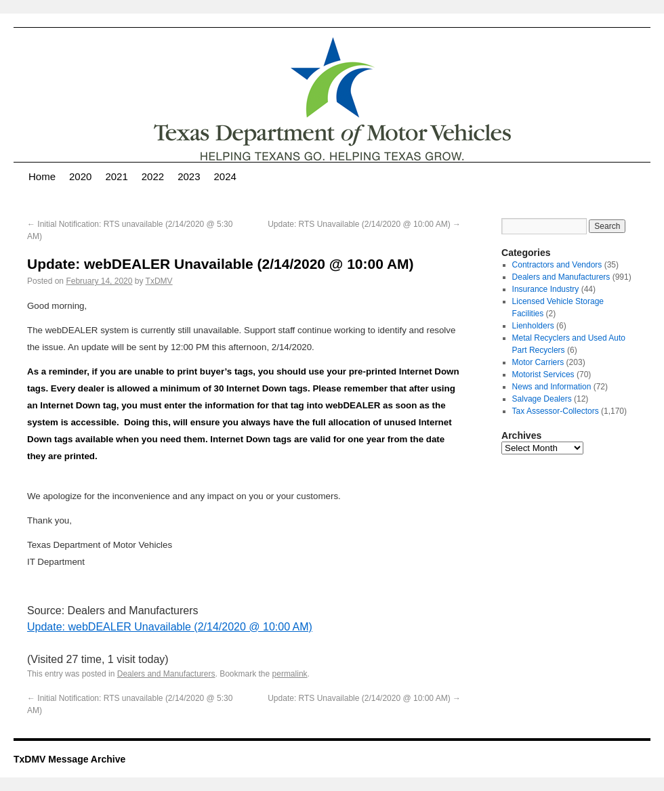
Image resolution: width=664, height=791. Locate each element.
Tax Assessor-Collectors (555, 411)
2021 (116, 176)
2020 (80, 176)
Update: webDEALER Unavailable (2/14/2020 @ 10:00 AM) (169, 627)
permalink (290, 674)
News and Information (552, 386)
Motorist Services (543, 374)
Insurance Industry (545, 289)
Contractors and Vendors (557, 265)
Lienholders (533, 325)
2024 (225, 176)
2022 (153, 176)
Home (42, 176)
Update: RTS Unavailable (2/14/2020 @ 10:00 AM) (364, 224)
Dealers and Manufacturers (166, 674)
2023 (189, 176)
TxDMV (159, 281)
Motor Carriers (538, 362)
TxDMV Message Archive (69, 759)
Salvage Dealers (542, 399)
